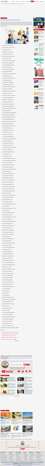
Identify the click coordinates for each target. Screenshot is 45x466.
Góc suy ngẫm (31, 456)
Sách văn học (10, 453)
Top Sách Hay (18, 1)
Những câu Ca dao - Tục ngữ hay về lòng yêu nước (10, 337)
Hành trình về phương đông (4, 457)
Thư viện (32, 1)
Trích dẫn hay (36, 1)
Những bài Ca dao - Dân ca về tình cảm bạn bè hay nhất (28, 378)
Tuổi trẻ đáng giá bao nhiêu (21, 358)
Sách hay (12, 358)
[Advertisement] (22, 11)
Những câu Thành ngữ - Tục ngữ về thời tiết (9, 335)
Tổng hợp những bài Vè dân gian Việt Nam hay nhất (10, 333)
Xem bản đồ (31, 463)
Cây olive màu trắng (31, 460)
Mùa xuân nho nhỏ (38, 456)
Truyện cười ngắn (38, 457)
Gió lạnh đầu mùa (38, 453)
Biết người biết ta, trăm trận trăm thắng (41, 101)
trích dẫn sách (30, 358)
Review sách (22, 1)
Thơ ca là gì (26, 358)
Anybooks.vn (2, 3)
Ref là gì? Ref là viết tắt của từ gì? (41, 89)
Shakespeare (20, 460)
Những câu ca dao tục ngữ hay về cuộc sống (9, 339)
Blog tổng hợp (42, 1)
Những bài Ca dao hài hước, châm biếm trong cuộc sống (16, 3)
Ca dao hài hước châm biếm (39, 460)
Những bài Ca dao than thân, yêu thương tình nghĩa (10, 332)
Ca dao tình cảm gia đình (4, 460)
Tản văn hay (30, 457)
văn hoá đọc (31, 461)
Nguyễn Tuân (15, 358)
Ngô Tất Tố (17, 460)
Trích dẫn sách (25, 456)
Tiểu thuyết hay (3, 453)
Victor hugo (17, 456)
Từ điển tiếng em (11, 456)
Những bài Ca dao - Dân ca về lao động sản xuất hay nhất (28, 384)
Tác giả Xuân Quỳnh (18, 453)
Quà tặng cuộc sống (31, 453)
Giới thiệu (40, 39)
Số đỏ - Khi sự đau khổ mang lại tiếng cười (41, 97)
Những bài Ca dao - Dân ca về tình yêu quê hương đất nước (12, 384)
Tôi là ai (20, 456)
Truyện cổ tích (25, 457)
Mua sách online (26, 460)
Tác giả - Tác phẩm (27, 1)
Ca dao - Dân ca (6, 3)
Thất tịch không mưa (11, 460)
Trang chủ (13, 1)
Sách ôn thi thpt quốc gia (4, 456)
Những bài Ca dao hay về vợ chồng (27, 433)
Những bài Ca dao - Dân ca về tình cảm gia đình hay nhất (12, 390)
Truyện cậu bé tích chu (19, 457)
